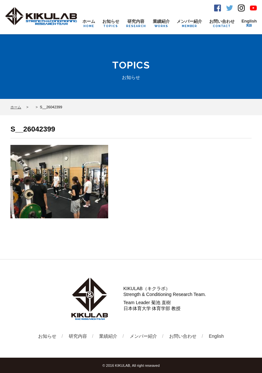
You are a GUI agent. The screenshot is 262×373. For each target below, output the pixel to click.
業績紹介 (161, 23)
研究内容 (136, 23)
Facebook (217, 8)
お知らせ (110, 23)
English (249, 23)
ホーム (88, 23)
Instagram (241, 8)
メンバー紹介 (189, 23)
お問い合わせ (222, 23)
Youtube (253, 8)
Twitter (229, 8)
